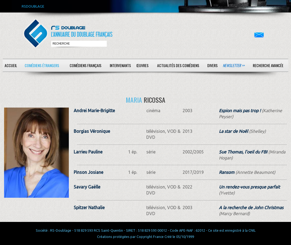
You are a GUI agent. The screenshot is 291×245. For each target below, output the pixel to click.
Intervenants (120, 65)
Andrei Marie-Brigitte (94, 110)
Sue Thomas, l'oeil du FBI (243, 151)
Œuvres (142, 65)
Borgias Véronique (92, 131)
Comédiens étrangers (42, 65)
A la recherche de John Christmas (251, 207)
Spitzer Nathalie (89, 207)
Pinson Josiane (88, 172)
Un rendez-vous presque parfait (249, 186)
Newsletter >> (233, 65)
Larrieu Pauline (88, 151)
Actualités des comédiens (178, 65)
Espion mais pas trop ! (240, 110)
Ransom (226, 172)
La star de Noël (233, 131)
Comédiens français (85, 65)
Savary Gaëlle (87, 186)
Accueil (11, 65)
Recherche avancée (268, 65)
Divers (212, 65)
